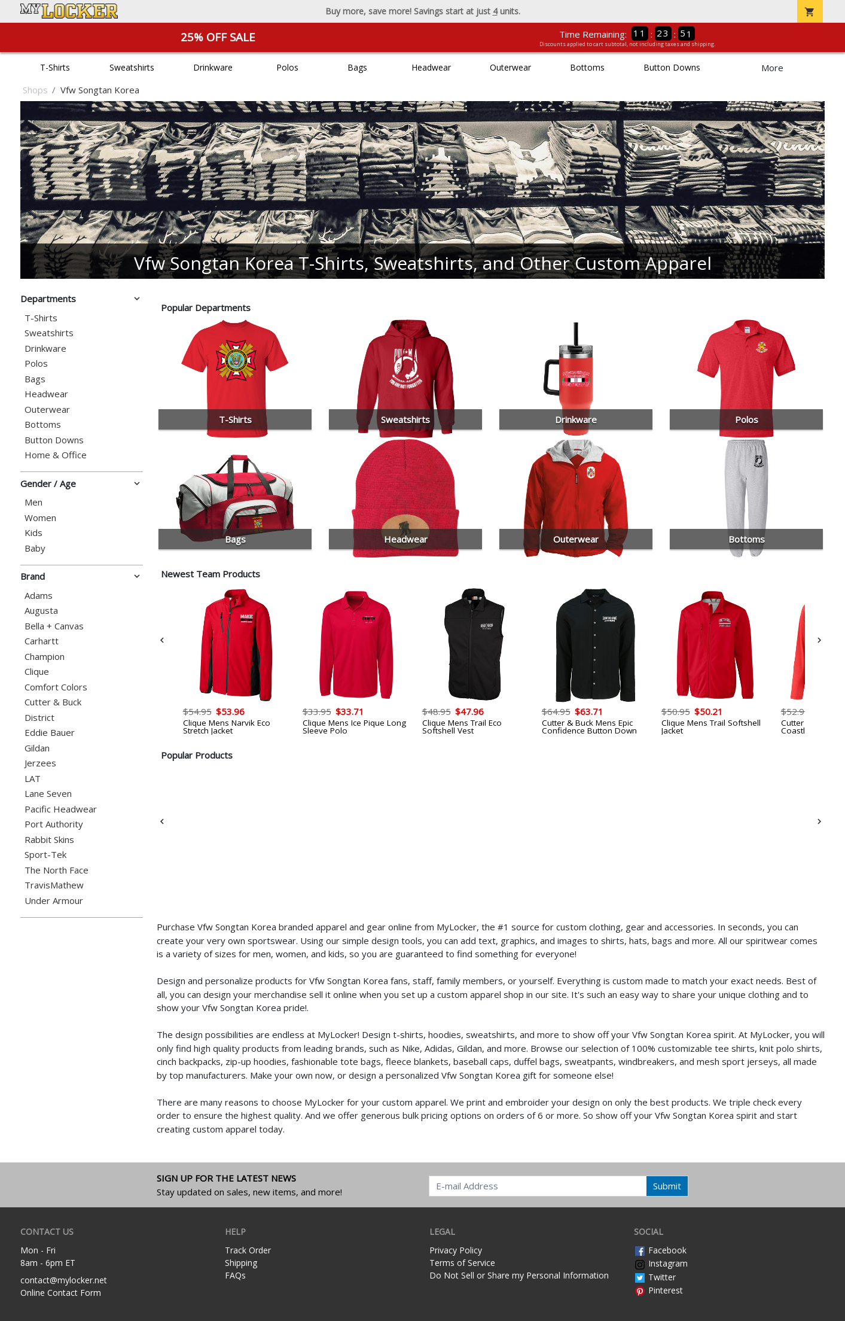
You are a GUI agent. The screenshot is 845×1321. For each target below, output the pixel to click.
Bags (357, 67)
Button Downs (671, 67)
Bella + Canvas (54, 626)
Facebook (660, 1250)
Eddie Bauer (50, 733)
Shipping (241, 1262)
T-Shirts (55, 67)
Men (33, 502)
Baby (35, 548)
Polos (287, 67)
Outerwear (510, 67)
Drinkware (213, 67)
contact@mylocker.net (63, 1280)
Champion (45, 657)
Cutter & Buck (53, 702)
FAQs (235, 1275)
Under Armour (54, 901)
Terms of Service (462, 1262)
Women (40, 518)
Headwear (431, 67)
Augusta (41, 610)
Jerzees (40, 763)
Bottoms (587, 67)
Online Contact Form (60, 1292)
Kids (33, 533)
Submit (667, 1186)
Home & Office (56, 455)
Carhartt (42, 641)
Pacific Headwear (61, 809)
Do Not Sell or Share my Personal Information (519, 1275)
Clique (37, 671)
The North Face (57, 870)
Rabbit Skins (49, 840)
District (39, 718)
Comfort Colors (56, 687)
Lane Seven (48, 794)
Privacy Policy (455, 1250)
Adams (39, 596)
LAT (33, 779)
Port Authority (54, 824)
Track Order (248, 1250)
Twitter (655, 1277)
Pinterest (658, 1290)
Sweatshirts (131, 67)
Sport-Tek (45, 855)
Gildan (37, 748)
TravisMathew (54, 885)
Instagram (661, 1263)
